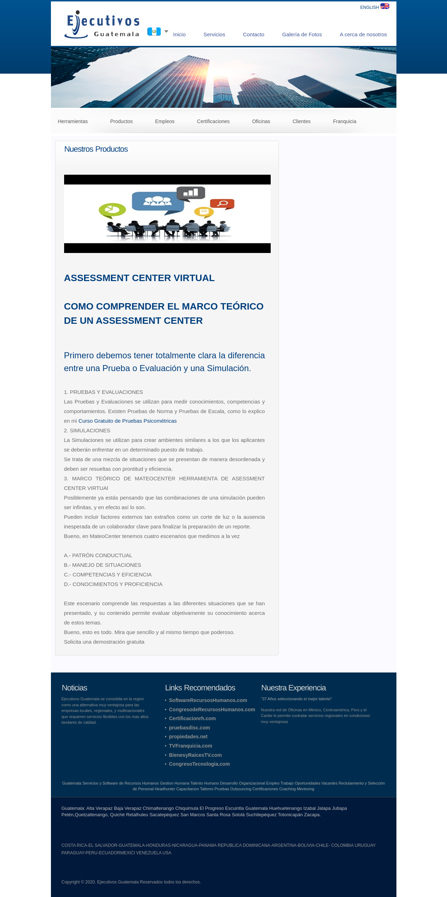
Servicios (214, 34)
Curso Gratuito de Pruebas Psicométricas (127, 421)
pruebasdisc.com (189, 727)
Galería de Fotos (302, 34)
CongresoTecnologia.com (199, 764)
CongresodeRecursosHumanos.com (212, 709)
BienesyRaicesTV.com (195, 755)
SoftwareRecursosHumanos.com (208, 700)
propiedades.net (188, 736)
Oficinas (261, 121)
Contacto (253, 34)
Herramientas (73, 121)
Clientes (301, 121)
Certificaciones (213, 121)
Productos (121, 121)
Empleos (165, 121)
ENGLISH (374, 7)
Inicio (179, 34)
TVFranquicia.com (190, 746)
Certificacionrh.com (192, 718)
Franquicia (344, 121)
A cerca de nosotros (363, 34)
